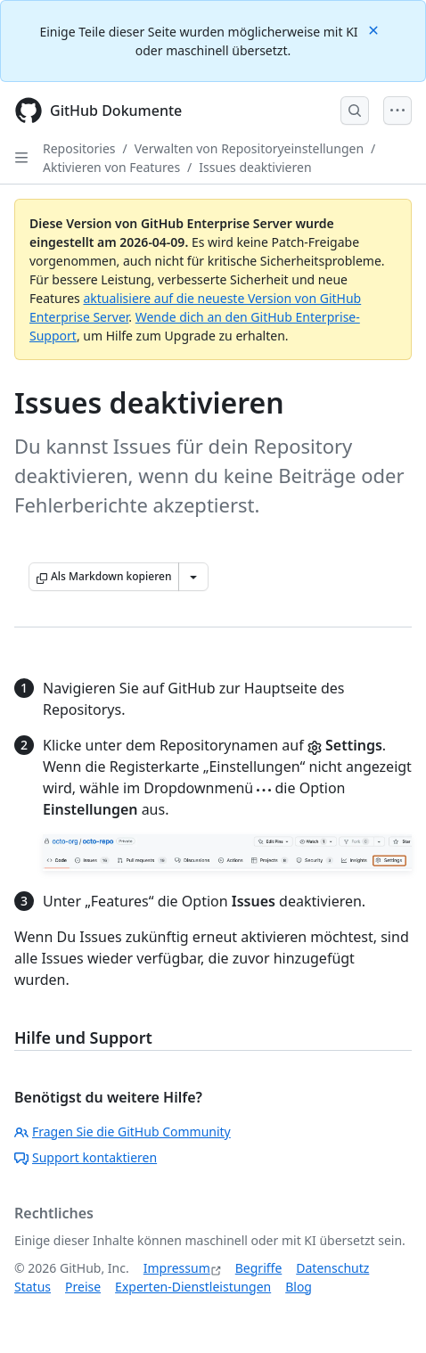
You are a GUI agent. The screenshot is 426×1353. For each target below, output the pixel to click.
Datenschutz (332, 1267)
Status (32, 1286)
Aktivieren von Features (111, 167)
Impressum (176, 1267)
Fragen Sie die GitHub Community (122, 1131)
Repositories (79, 148)
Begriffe (259, 1267)
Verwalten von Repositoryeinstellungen (249, 148)
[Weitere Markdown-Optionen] (193, 576)
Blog (298, 1286)
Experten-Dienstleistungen (193, 1286)
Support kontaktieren (85, 1157)
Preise (83, 1286)
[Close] (375, 29)
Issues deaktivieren (255, 167)
